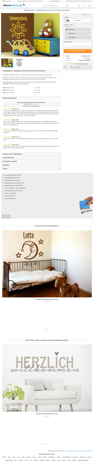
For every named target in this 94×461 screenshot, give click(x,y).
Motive (59, 9)
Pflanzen (25, 9)
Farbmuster (38, 396)
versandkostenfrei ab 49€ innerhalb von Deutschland (79, 365)
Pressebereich (53, 393)
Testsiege (52, 396)
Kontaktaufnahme (40, 393)
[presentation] (25, 359)
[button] (45, 266)
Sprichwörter (15, 9)
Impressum (52, 399)
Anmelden (16, 400)
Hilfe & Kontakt (7, 1)
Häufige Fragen (39, 390)
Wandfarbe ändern (86, 20)
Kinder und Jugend (47, 9)
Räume (4, 9)
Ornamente (68, 9)
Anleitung (86, 392)
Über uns (52, 390)
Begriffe (35, 9)
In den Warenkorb (80, 57)
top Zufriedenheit (55, 1)
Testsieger (53, 408)
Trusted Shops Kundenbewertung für (35, 410)
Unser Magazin (86, 398)
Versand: (67, 66)
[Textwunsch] (77, 50)
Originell (78, 9)
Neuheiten (88, 9)
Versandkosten (39, 399)
